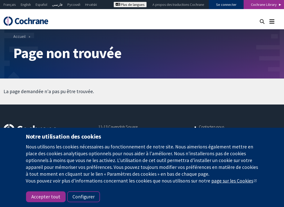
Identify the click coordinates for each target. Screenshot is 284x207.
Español (41, 4)
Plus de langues (130, 4)
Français (10, 4)
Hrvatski (91, 4)
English (26, 4)
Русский (73, 4)
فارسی (57, 4)
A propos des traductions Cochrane (178, 4)
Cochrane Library (264, 4)
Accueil (19, 36)
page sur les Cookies (232, 181)
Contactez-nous (211, 126)
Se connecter (226, 4)
